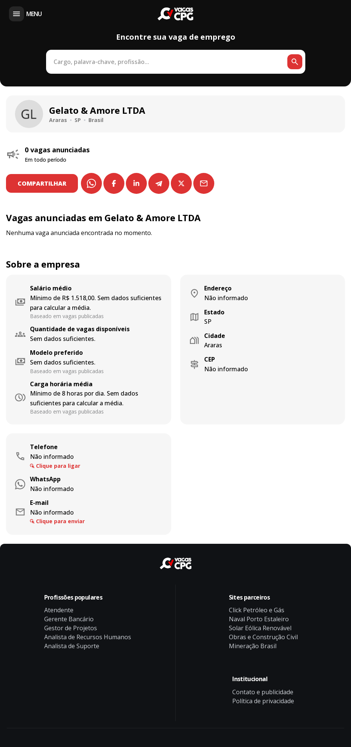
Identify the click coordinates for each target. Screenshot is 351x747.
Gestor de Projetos (70, 628)
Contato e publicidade (262, 692)
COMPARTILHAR (42, 183)
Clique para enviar (60, 521)
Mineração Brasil (252, 646)
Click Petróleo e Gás (256, 610)
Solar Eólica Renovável (260, 628)
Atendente (58, 610)
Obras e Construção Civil (263, 637)
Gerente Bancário (69, 619)
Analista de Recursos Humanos (87, 637)
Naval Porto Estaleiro (259, 619)
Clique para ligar (58, 465)
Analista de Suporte (71, 646)
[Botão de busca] (294, 61)
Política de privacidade (263, 701)
